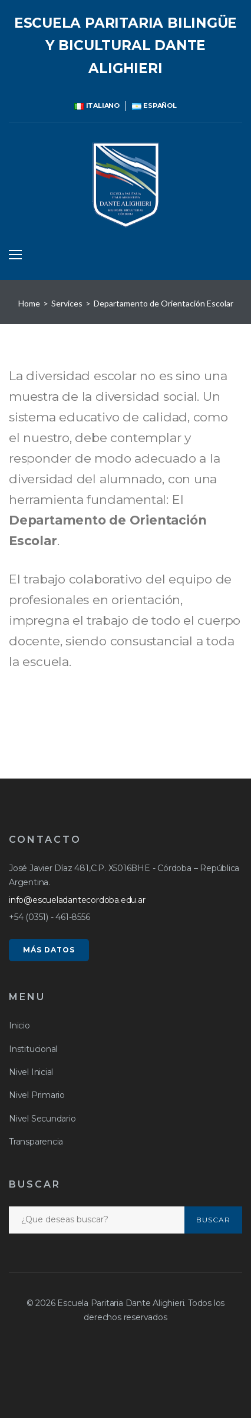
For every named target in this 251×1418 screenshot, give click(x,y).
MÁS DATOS (49, 949)
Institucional (33, 1049)
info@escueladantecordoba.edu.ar (77, 900)
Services (66, 303)
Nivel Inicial (31, 1072)
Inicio (19, 1025)
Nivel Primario (37, 1095)
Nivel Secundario (42, 1118)
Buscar (213, 1219)
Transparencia (36, 1141)
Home (29, 303)
